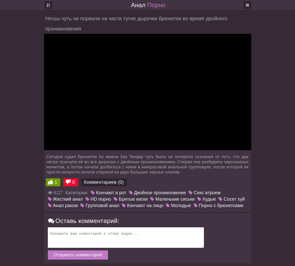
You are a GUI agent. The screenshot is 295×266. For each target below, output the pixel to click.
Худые (206, 199)
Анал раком (63, 205)
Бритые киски (131, 199)
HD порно (98, 199)
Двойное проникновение (157, 192)
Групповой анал (99, 205)
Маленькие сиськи (172, 199)
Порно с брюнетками (218, 205)
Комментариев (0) (104, 182)
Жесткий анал (65, 199)
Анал (148, 5)
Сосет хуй (231, 199)
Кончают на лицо (142, 205)
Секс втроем (205, 192)
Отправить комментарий (78, 255)
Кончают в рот (108, 192)
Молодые (178, 205)
